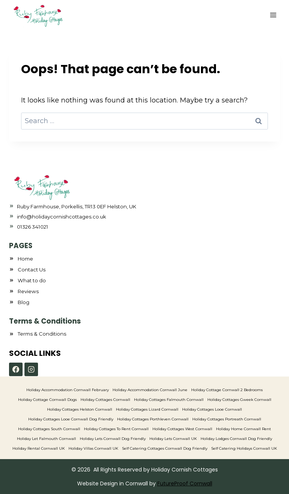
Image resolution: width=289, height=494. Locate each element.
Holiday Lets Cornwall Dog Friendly (113, 438)
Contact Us (32, 270)
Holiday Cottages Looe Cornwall (212, 409)
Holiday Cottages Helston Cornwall (79, 409)
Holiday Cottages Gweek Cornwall (239, 399)
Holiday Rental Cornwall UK (38, 448)
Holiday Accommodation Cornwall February (67, 389)
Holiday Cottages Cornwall (105, 399)
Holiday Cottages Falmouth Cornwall (169, 399)
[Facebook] (16, 369)
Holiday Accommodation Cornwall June (150, 389)
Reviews (28, 291)
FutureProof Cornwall (184, 483)
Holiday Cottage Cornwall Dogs (47, 399)
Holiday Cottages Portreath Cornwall (226, 419)
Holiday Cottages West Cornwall (182, 428)
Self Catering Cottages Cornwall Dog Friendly (164, 448)
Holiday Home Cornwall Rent (243, 428)
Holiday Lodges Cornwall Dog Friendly (236, 438)
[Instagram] (31, 369)
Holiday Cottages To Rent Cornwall (116, 428)
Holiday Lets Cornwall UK (173, 438)
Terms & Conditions (42, 334)
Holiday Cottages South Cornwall (49, 428)
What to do (32, 280)
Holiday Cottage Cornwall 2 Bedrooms (227, 389)
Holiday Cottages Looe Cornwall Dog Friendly (70, 419)
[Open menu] (273, 15)
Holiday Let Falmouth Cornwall (46, 438)
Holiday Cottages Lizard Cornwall (147, 409)
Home (25, 259)
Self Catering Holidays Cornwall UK (244, 448)
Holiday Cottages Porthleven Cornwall (153, 419)
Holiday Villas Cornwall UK (93, 448)
